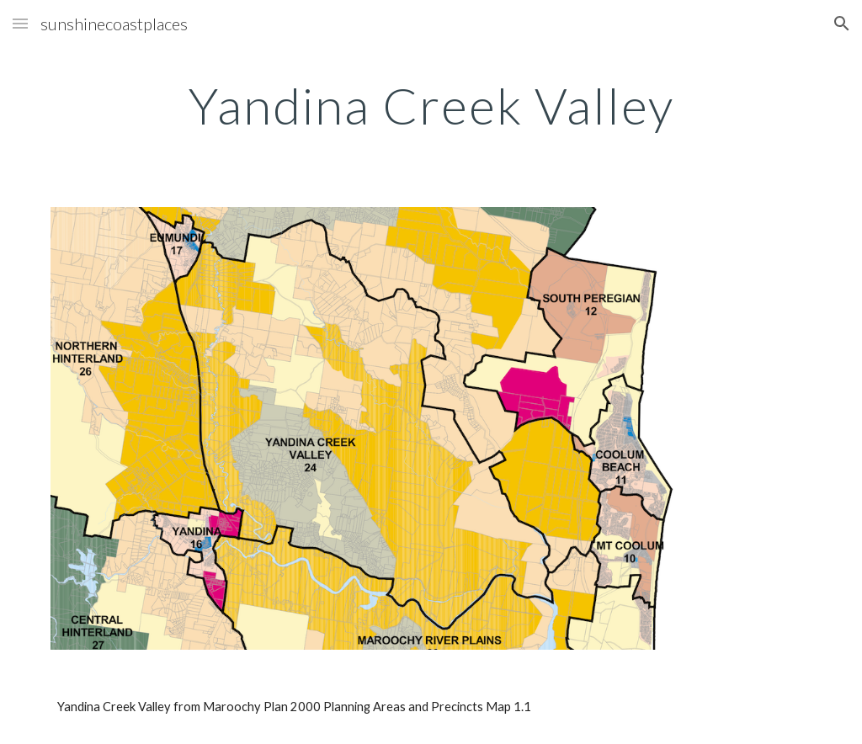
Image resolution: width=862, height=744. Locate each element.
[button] (20, 23)
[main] (431, 105)
